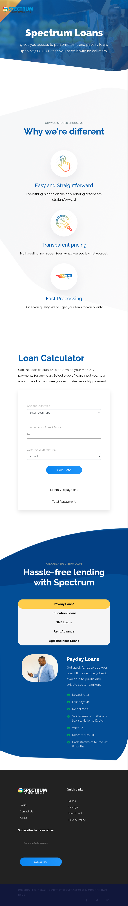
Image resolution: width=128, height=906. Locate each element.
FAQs (23, 805)
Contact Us (26, 811)
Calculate (64, 470)
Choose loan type (38, 405)
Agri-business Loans (64, 641)
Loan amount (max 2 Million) (45, 427)
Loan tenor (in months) (41, 449)
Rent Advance (64, 631)
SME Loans (64, 622)
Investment (75, 813)
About (23, 817)
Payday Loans (64, 604)
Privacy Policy (77, 819)
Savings (73, 807)
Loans (72, 800)
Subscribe (40, 861)
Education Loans (64, 613)
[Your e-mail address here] (45, 843)
